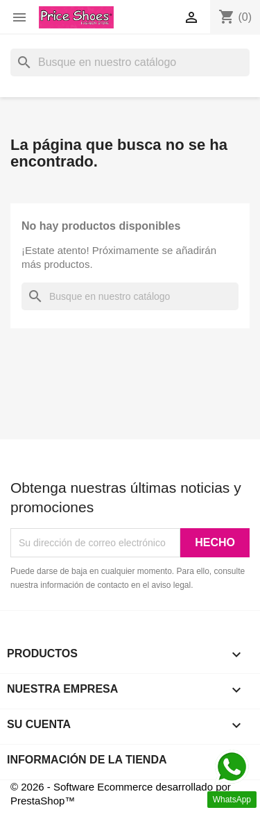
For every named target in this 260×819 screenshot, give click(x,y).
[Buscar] (130, 62)
